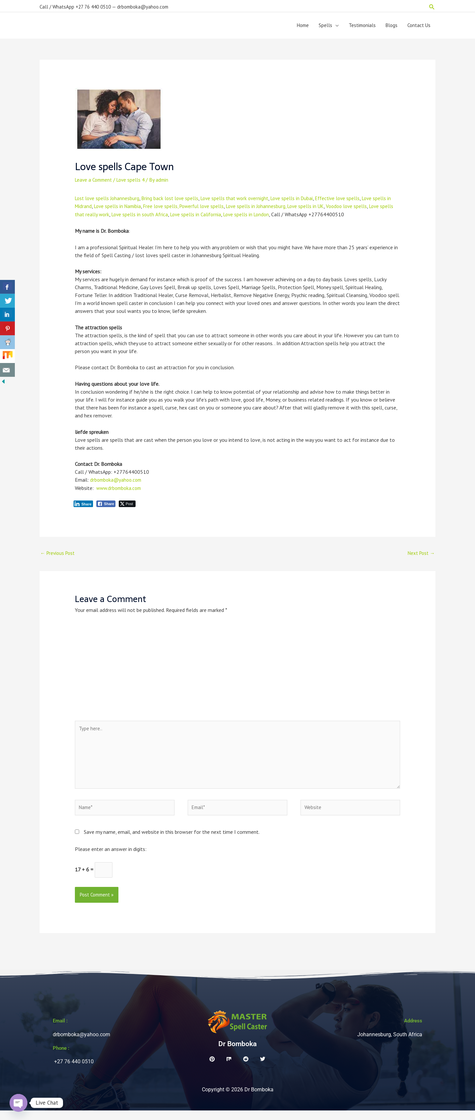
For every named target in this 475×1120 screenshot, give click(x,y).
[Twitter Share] (127, 506)
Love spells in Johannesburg (269, 209)
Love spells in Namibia (124, 209)
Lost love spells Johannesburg (108, 201)
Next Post (420, 556)
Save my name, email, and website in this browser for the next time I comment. (172, 840)
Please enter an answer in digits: (110, 857)
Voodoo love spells (363, 209)
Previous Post (59, 556)
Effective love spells (348, 201)
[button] (431, 5)
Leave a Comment (95, 183)
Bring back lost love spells (173, 201)
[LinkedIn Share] (83, 506)
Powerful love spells (212, 209)
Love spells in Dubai (301, 201)
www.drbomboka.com (120, 490)
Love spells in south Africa (156, 217)
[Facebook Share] (105, 506)
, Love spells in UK (320, 209)
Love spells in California (214, 217)
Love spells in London (267, 217)
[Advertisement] (237, 675)
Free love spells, (170, 209)
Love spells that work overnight (240, 201)
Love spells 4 (134, 183)
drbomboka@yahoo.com (117, 482)
